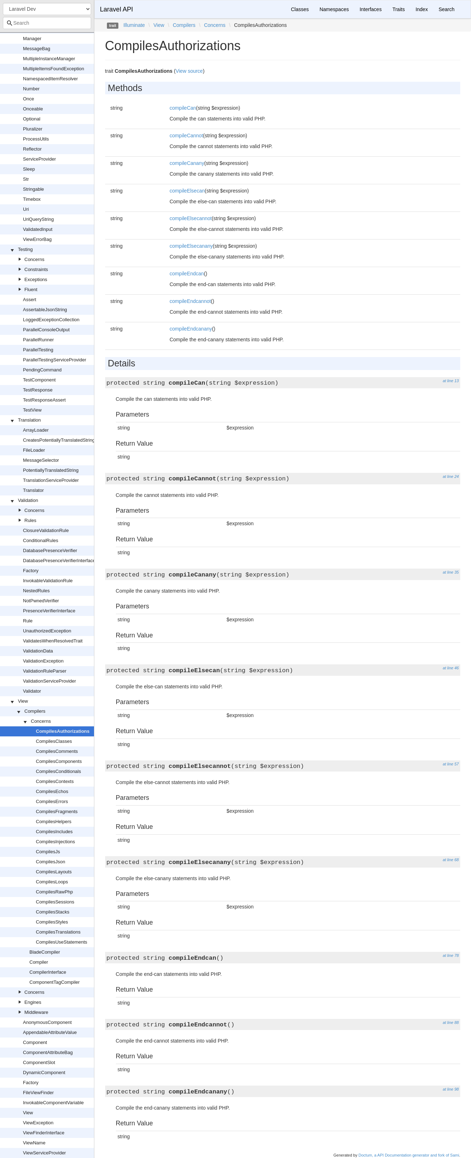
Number (31, 88)
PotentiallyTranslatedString (51, 470)
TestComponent (39, 380)
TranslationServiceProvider (51, 480)
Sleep (29, 169)
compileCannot (186, 135)
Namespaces (334, 9)
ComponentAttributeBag (48, 1052)
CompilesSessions (55, 902)
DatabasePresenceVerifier (50, 550)
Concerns (34, 259)
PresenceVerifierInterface (49, 610)
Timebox (32, 199)
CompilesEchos (52, 791)
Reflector (32, 149)
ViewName (34, 1142)
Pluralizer (32, 129)
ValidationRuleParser (44, 671)
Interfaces (370, 9)
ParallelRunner (38, 339)
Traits (398, 9)
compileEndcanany (191, 329)
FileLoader (34, 450)
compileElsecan (187, 191)
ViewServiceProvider (44, 1152)
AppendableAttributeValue (50, 1032)
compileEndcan (187, 273)
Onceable (33, 108)
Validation (28, 500)
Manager (32, 38)
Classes (300, 9)
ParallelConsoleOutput (46, 329)
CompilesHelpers (53, 821)
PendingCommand (42, 369)
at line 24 (451, 476)
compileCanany (187, 163)
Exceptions (35, 279)
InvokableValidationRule (48, 580)
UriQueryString (38, 219)
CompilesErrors (52, 801)
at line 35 (451, 572)
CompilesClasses (54, 741)
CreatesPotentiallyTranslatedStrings (60, 440)
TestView (32, 410)
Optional (31, 119)
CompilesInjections (55, 841)
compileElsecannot (191, 218)
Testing (25, 249)
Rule (28, 620)
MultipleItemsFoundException (53, 68)
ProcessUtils (36, 139)
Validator (32, 691)
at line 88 (451, 1022)
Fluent (30, 289)
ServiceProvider (39, 159)
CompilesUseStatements (61, 942)
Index (421, 9)
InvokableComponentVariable (53, 1102)
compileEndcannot (190, 301)
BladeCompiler (44, 952)
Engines (32, 1002)
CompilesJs (48, 851)
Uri (26, 209)
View (23, 701)
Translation (29, 420)
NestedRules (36, 590)
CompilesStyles (52, 922)
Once (28, 98)
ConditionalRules (40, 540)
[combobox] (47, 23)
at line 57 (451, 764)
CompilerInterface (47, 972)
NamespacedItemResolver (50, 78)
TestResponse (37, 390)
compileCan (183, 108)
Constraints (36, 269)
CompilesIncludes (54, 831)
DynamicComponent (44, 1072)
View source (189, 71)
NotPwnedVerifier (41, 600)
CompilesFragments (56, 811)
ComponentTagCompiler (54, 982)
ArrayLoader (36, 430)
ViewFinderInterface (43, 1132)
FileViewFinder (38, 1092)
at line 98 (451, 1089)
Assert (29, 299)
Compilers (35, 711)
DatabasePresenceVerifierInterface (59, 560)
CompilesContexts (55, 781)
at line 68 (451, 860)
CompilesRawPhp (54, 891)
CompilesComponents (59, 761)
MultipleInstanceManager (49, 58)
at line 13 (451, 381)
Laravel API (116, 9)
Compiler (38, 962)
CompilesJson (50, 861)
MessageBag (36, 48)
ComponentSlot (39, 1062)
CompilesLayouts (54, 871)
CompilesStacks (52, 912)
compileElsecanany (191, 246)
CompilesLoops (52, 881)
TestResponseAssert (44, 400)
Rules (30, 520)
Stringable (33, 189)
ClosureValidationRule (46, 530)
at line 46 (451, 668)
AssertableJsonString (45, 309)
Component (35, 1042)
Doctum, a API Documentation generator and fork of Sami (408, 1155)
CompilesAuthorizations (63, 731)
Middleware (36, 1012)
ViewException (38, 1122)
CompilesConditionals (58, 771)
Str (26, 179)
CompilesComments (57, 751)
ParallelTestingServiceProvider (54, 359)
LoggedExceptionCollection (51, 319)
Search (446, 9)
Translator (33, 490)
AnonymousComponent (47, 1022)
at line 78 (451, 955)
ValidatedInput (37, 229)
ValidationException (43, 661)
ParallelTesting (38, 349)
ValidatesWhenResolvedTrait (53, 641)
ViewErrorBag (37, 239)
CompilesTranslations (58, 932)
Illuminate (134, 25)
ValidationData (38, 651)
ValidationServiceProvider (49, 681)
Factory (30, 570)
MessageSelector (41, 460)
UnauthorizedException (47, 630)
